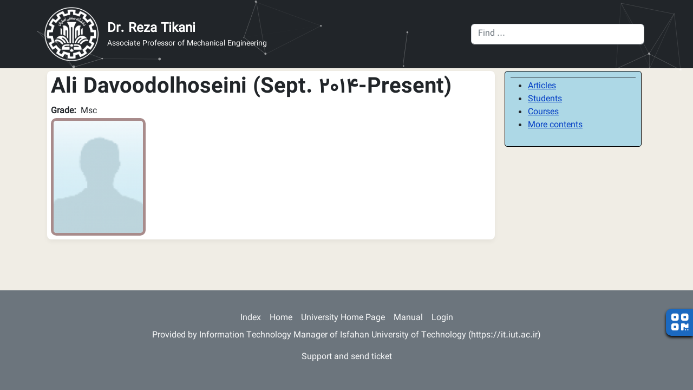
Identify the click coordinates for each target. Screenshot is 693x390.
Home (281, 318)
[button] (98, 177)
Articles (542, 86)
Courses (543, 112)
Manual (408, 318)
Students (545, 99)
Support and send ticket (347, 357)
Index (250, 318)
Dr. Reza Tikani (151, 28)
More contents (555, 125)
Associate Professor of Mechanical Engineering (187, 44)
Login (442, 318)
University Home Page (343, 318)
